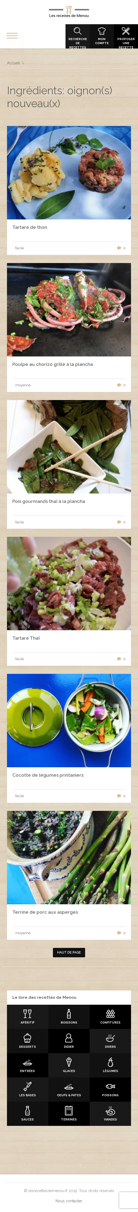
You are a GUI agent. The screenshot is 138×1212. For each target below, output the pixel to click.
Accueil (13, 63)
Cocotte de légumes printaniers (47, 775)
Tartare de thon (29, 227)
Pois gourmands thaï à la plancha (48, 501)
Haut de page (69, 952)
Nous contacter (69, 1201)
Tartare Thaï (26, 638)
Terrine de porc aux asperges (45, 912)
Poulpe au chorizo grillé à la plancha (52, 364)
